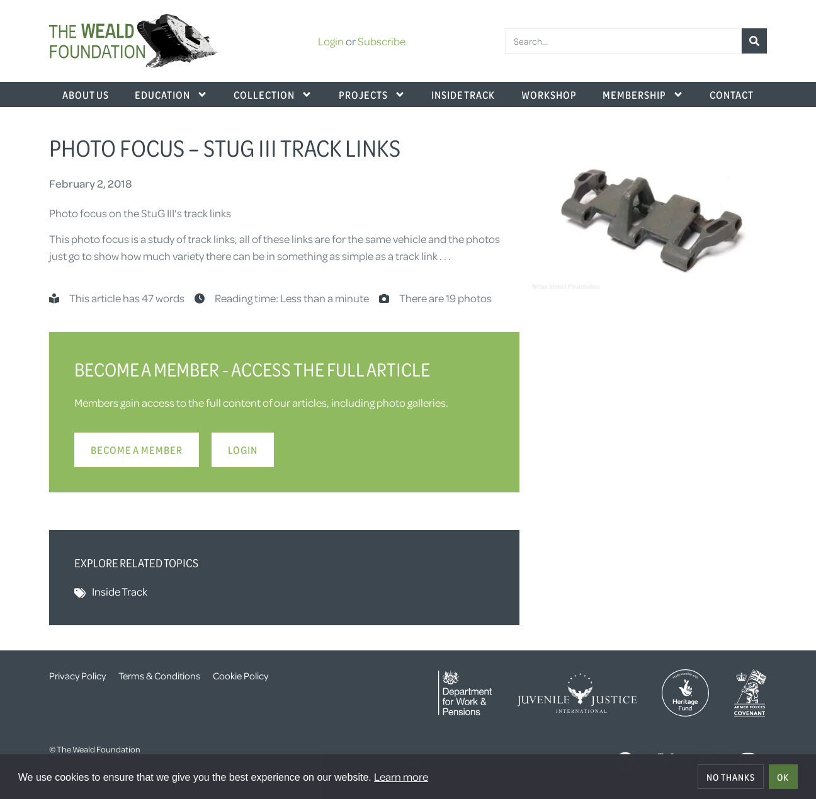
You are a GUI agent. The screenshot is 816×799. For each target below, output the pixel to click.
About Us (85, 94)
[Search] (754, 41)
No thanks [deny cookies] (730, 777)
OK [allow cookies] (783, 777)
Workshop (549, 94)
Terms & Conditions (159, 675)
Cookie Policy (240, 675)
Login (331, 41)
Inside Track (463, 94)
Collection (273, 94)
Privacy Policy (77, 675)
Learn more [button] (401, 776)
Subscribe (381, 41)
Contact (732, 94)
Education (171, 94)
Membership (643, 94)
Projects (372, 94)
